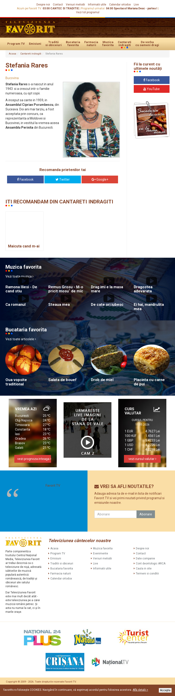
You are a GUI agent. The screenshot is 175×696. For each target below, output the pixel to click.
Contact (58, 4)
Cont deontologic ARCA (150, 563)
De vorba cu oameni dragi (147, 43)
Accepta (165, 690)
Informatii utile (97, 4)
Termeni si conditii (147, 573)
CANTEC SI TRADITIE (64, 8)
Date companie (145, 558)
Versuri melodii (75, 4)
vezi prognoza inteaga (34, 459)
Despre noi (43, 4)
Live (136, 4)
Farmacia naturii (91, 43)
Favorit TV (53, 485)
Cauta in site (144, 568)
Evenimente (100, 553)
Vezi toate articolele (20, 339)
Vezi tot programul (87, 12)
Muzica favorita (108, 43)
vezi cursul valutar (142, 459)
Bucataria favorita (73, 43)
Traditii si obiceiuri (53, 43)
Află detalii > (140, 689)
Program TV (16, 43)
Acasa (12, 53)
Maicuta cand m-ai (23, 246)
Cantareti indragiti (124, 43)
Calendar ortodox (120, 4)
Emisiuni (35, 43)
